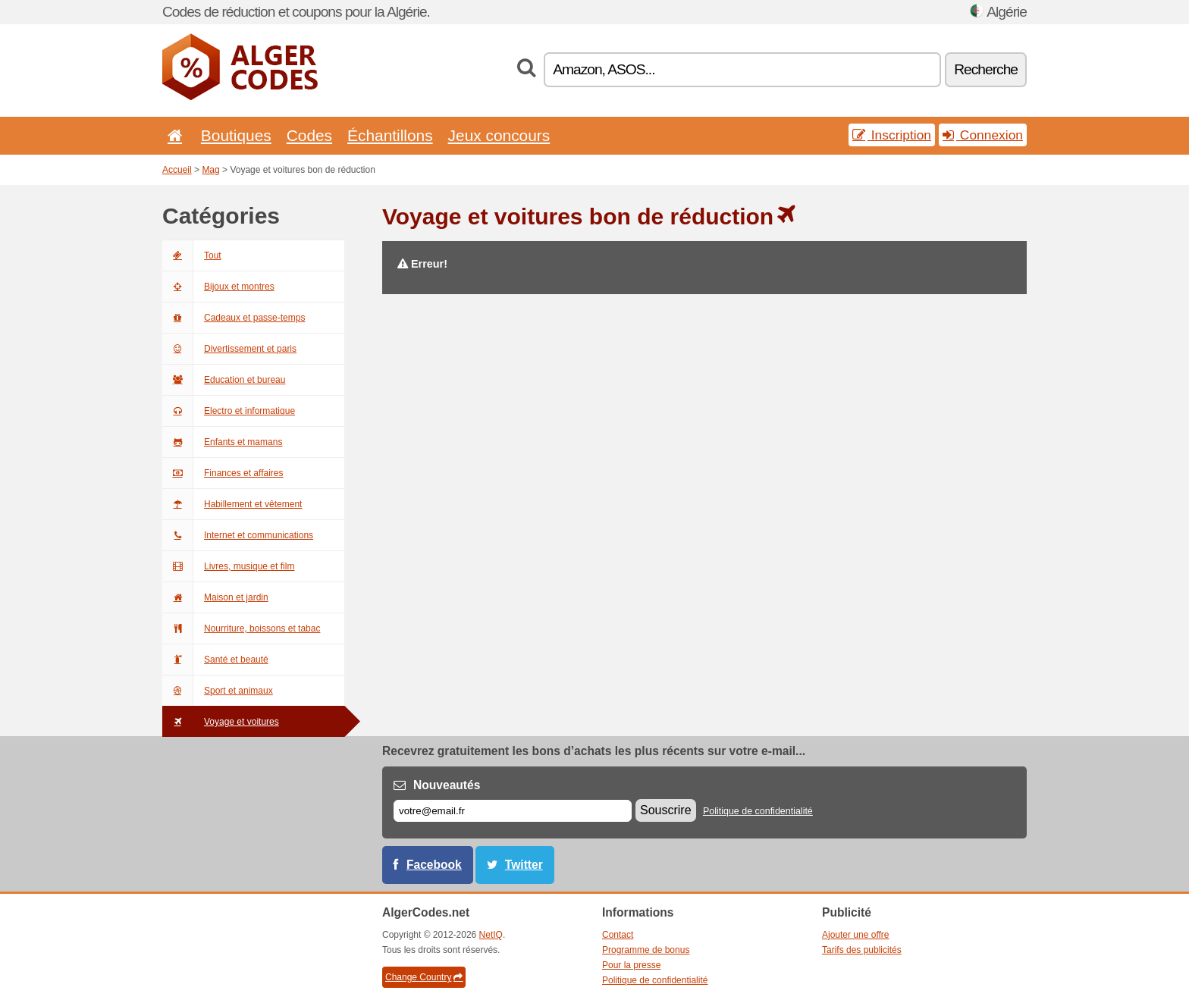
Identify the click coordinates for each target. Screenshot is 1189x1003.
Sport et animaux (217, 690)
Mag (210, 170)
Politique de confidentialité (758, 811)
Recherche (986, 69)
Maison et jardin (215, 597)
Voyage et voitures (220, 722)
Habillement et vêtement (232, 504)
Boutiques (236, 135)
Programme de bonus (645, 950)
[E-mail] (513, 811)
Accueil (177, 170)
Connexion (983, 135)
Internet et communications (237, 535)
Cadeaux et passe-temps (233, 317)
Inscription (891, 135)
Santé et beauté (215, 659)
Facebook (434, 864)
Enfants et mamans (222, 442)
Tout (191, 255)
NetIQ (491, 934)
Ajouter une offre (855, 934)
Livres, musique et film (228, 566)
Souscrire (666, 810)
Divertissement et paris (229, 349)
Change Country (424, 977)
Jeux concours (499, 135)
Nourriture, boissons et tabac (241, 628)
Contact (617, 934)
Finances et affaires (223, 473)
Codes (309, 135)
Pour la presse (631, 965)
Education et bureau (223, 380)
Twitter (524, 864)
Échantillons (390, 135)
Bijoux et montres (218, 286)
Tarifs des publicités (862, 950)
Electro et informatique (228, 411)
